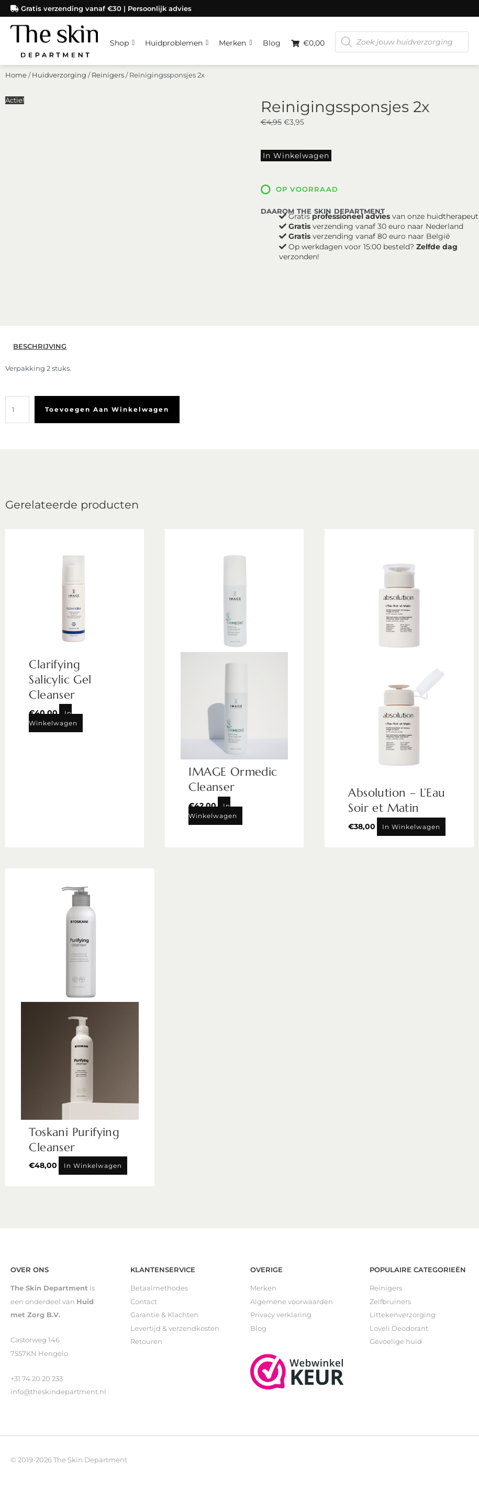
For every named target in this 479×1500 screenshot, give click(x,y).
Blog (272, 97)
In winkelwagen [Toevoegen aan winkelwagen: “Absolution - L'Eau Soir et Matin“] (411, 831)
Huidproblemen (176, 94)
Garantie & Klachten (164, 1319)
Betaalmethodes (159, 1292)
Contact (143, 1306)
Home (16, 123)
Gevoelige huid (396, 1346)
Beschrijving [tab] (39, 351)
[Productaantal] (17, 413)
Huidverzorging (59, 123)
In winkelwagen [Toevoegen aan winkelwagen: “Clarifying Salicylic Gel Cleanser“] (53, 722)
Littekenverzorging (403, 1319)
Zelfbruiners (390, 1306)
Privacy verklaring (280, 1319)
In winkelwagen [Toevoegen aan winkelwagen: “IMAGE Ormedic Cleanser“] (212, 815)
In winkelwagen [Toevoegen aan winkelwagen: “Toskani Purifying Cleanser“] (93, 1170)
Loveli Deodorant (399, 1333)
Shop (122, 94)
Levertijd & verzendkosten (174, 1333)
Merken (235, 94)
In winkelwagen (292, 202)
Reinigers (108, 123)
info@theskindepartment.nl (58, 1396)
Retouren (146, 1346)
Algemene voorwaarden (291, 1306)
